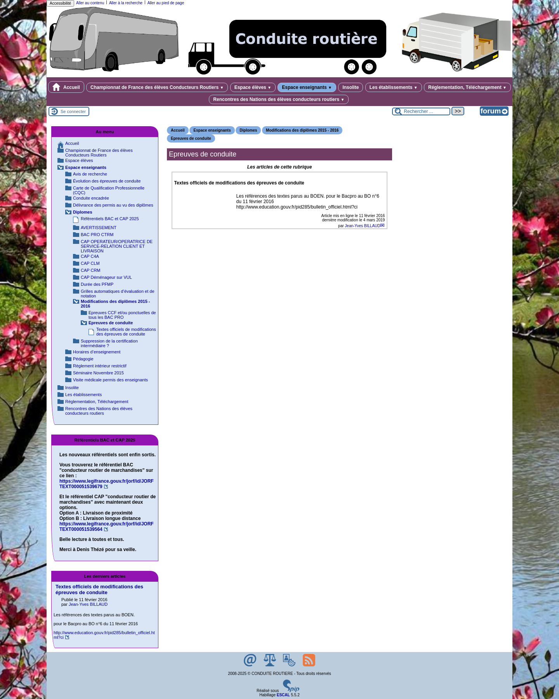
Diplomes (248, 130)
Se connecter (73, 111)
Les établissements (394, 87)
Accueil (66, 87)
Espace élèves (252, 87)
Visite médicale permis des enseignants (110, 379)
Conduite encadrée (91, 198)
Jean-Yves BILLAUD (362, 226)
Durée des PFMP (97, 284)
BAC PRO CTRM (97, 234)
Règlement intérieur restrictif (100, 365)
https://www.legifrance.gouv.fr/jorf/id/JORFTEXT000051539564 (106, 526)
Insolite (350, 87)
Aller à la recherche (125, 3)
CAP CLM (90, 263)
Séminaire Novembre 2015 (98, 372)
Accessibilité (60, 3)
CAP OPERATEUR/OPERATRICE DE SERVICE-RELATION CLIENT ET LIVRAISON (117, 246)
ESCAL (283, 695)
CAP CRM (91, 270)
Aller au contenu (90, 3)
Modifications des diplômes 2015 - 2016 (302, 130)
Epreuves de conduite (191, 138)
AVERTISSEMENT (98, 227)
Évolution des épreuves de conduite (107, 181)
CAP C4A (90, 256)
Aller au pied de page (166, 3)
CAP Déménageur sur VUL (106, 277)
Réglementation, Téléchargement (467, 87)
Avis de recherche (90, 174)
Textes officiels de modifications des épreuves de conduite (126, 331)
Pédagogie (83, 358)
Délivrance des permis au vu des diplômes (113, 205)
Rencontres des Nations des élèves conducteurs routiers (278, 99)
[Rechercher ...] (421, 111)
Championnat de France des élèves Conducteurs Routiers (157, 87)
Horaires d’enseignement (96, 352)
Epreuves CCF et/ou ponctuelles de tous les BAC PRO (122, 315)
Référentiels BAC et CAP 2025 (110, 218)
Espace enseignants (307, 87)
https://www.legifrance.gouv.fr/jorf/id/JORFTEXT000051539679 (106, 483)
